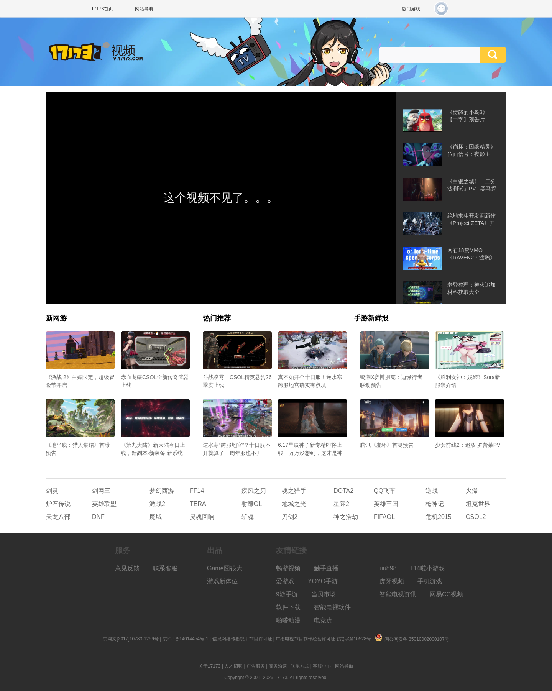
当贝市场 (323, 594)
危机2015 (439, 517)
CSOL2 (476, 517)
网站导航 (144, 8)
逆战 (432, 490)
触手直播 (326, 568)
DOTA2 (343, 490)
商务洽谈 (278, 666)
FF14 (197, 490)
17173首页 (102, 8)
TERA (198, 504)
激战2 (157, 504)
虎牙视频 (392, 581)
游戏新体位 (222, 581)
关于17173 (209, 666)
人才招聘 (233, 666)
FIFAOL (384, 517)
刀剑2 (289, 517)
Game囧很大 (224, 568)
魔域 (156, 517)
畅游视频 (288, 568)
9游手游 (287, 594)
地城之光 (294, 504)
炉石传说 (58, 504)
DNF (98, 517)
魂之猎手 (294, 490)
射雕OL (252, 504)
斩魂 (248, 517)
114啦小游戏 (427, 568)
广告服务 (255, 666)
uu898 (388, 568)
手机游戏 (429, 581)
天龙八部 (58, 517)
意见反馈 (127, 568)
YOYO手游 (323, 581)
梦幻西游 (162, 490)
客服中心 (322, 666)
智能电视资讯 (398, 594)
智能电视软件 (332, 607)
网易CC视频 (446, 594)
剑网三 (101, 490)
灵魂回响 (202, 517)
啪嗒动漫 (288, 620)
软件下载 (288, 607)
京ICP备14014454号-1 (186, 639)
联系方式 (300, 666)
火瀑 (472, 490)
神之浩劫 (346, 517)
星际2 (341, 504)
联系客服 (165, 568)
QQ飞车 (385, 490)
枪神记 (435, 504)
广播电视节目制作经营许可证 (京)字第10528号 (323, 639)
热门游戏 (411, 8)
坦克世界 (478, 504)
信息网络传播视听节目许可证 (242, 639)
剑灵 (52, 490)
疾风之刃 (254, 490)
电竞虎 (323, 620)
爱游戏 (285, 581)
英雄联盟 (104, 504)
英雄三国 (386, 504)
